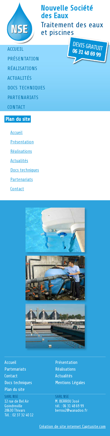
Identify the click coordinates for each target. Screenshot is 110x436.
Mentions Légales (70, 382)
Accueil (15, 49)
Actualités (19, 78)
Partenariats (22, 97)
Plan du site (14, 389)
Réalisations (22, 68)
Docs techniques (26, 88)
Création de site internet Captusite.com (72, 426)
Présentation (23, 59)
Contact (16, 107)
